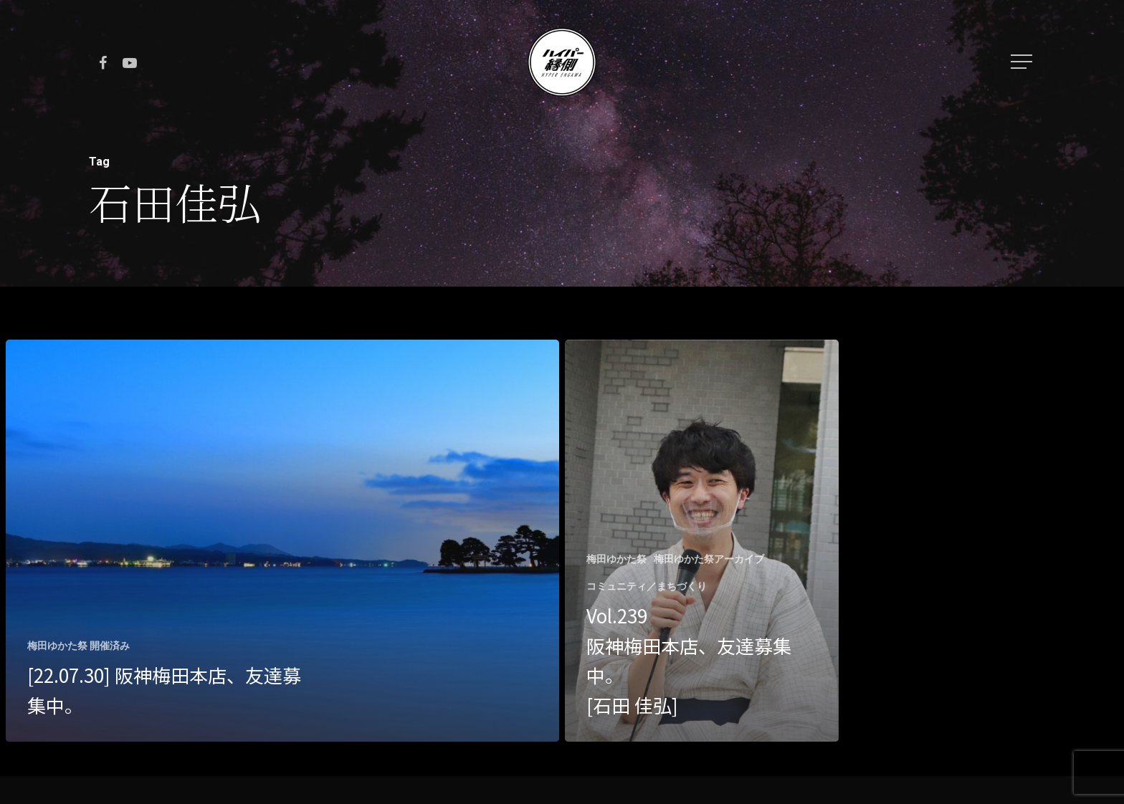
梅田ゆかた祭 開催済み (78, 645)
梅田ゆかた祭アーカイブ (709, 559)
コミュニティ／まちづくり (646, 586)
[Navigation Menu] (1023, 61)
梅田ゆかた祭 (616, 559)
